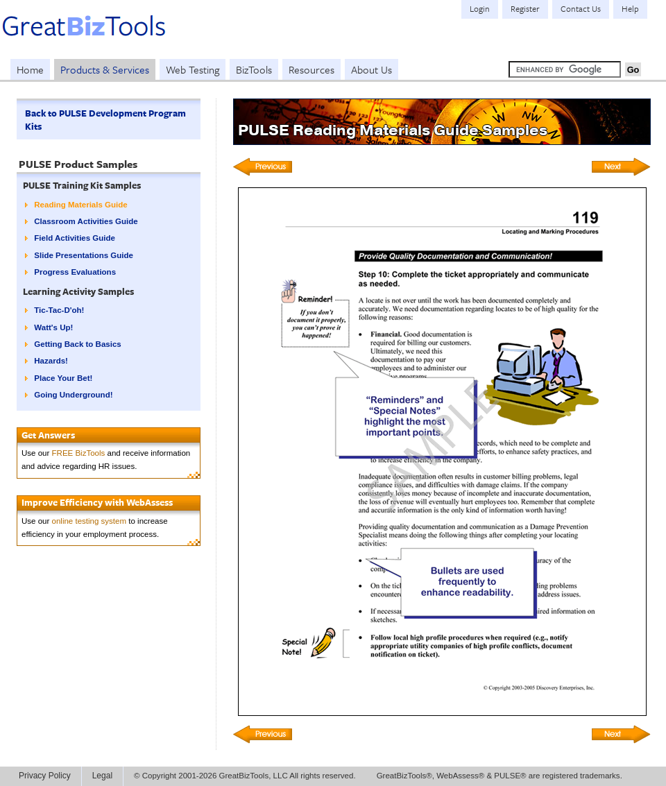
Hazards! (51, 361)
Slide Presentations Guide (83, 255)
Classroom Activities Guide (85, 221)
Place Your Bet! (63, 378)
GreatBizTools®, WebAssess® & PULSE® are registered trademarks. (499, 775)
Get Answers (48, 435)
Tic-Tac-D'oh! (59, 310)
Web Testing (192, 69)
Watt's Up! (53, 327)
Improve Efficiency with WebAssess (97, 502)
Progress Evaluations (75, 272)
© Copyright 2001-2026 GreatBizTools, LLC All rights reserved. (245, 775)
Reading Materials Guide (80, 204)
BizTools (254, 69)
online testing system (89, 521)
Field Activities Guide (74, 238)
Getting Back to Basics (77, 344)
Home (30, 69)
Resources (311, 69)
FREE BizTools (78, 453)
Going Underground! (73, 395)
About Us (371, 69)
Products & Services (104, 69)
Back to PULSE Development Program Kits (105, 119)
